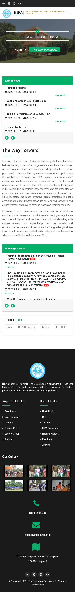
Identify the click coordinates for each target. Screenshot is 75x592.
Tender (46, 327)
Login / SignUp (10, 433)
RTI (43, 417)
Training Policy (10, 428)
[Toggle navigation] (70, 12)
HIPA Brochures (27, 327)
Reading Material (49, 433)
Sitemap (7, 439)
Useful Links (47, 411)
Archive (45, 445)
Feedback (46, 439)
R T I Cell (60, 327)
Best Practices (11, 417)
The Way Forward (44, 49)
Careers (7, 422)
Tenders (45, 422)
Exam (9, 327)
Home (20, 49)
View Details (60, 95)
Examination (9, 411)
